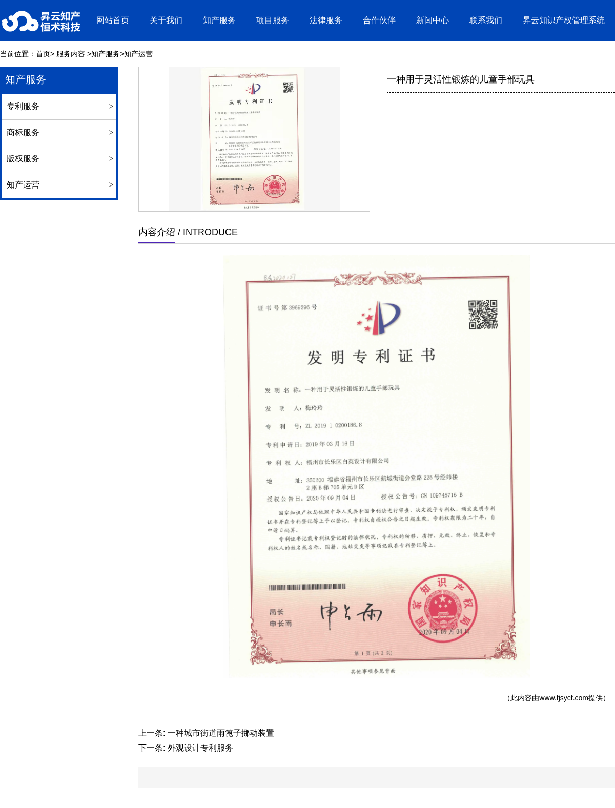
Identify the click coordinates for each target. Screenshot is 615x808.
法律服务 (326, 20)
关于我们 (166, 20)
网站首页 (112, 20)
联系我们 (485, 20)
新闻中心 (432, 20)
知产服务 (219, 20)
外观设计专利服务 (200, 747)
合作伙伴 (379, 20)
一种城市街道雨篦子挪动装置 (221, 733)
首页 (43, 54)
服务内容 (70, 54)
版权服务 (23, 158)
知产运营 (23, 184)
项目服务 (272, 20)
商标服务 (23, 132)
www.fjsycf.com (563, 698)
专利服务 (23, 106)
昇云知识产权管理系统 (564, 20)
